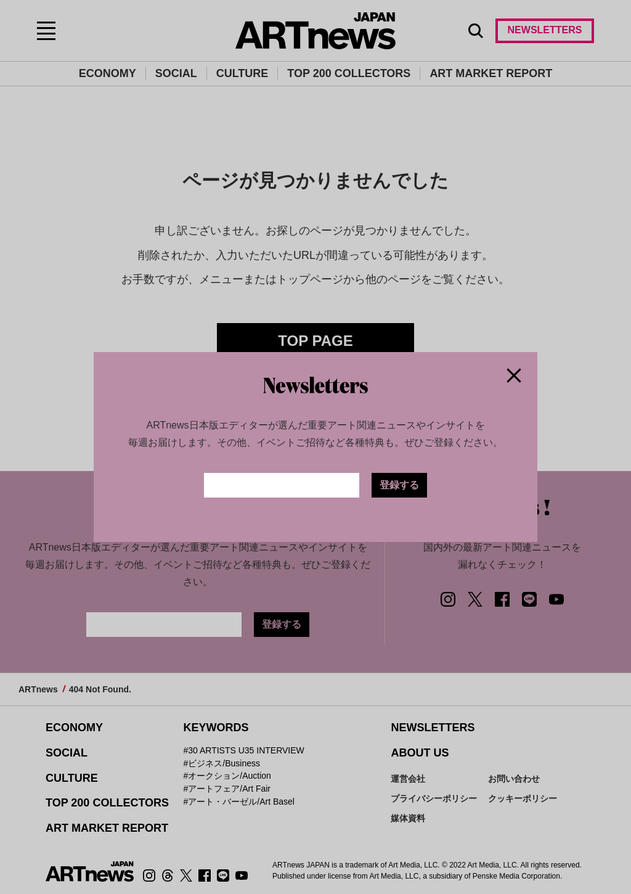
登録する (399, 485)
